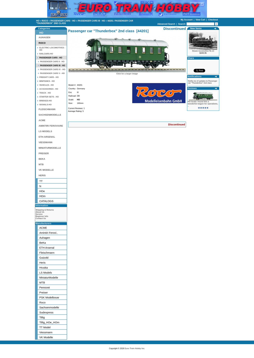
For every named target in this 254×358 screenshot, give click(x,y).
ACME (42, 120)
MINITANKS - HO (47, 81)
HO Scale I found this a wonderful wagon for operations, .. (203, 103)
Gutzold (44, 257)
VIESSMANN (45, 142)
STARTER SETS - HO (49, 97)
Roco (42, 302)
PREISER (44, 153)
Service (39, 214)
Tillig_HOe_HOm (49, 322)
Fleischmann (46, 252)
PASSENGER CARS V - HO (52, 73)
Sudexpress (46, 312)
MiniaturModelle (48, 277)
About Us (40, 212)
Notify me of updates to (202, 82)
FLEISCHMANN (47, 109)
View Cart (201, 19)
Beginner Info (42, 216)
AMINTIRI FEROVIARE (51, 125)
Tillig (42, 317)
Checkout (213, 19)
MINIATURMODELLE (50, 148)
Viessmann (46, 332)
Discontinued (176, 124)
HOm (42, 196)
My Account (187, 19)
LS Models (45, 272)
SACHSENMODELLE (50, 114)
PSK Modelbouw (49, 297)
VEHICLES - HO (46, 85)
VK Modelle (46, 337)
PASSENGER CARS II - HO (52, 61)
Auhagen (44, 237)
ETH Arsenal (46, 247)
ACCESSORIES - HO (48, 89)
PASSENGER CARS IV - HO (52, 69)
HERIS (42, 175)
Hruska (43, 267)
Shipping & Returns (45, 210)
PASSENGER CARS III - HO (91, 21)
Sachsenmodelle (49, 307)
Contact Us (41, 218)
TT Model (45, 327)
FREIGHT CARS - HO (49, 77)
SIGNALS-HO (45, 105)
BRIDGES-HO (45, 101)
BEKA (42, 159)
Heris (42, 262)
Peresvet (44, 287)
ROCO (45, 21)
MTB (41, 164)
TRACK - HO (45, 93)
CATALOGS (46, 201)
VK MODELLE (46, 170)
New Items (196, 28)
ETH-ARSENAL (47, 137)
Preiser (43, 292)
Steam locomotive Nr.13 (203, 51)
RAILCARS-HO (46, 54)
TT (41, 181)
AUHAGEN (44, 37)
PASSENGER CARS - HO (62, 21)
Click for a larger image (127, 74)
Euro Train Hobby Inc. (135, 348)
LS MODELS (45, 131)
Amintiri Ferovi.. (48, 232)
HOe (42, 191)
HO (37, 21)
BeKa (42, 242)
